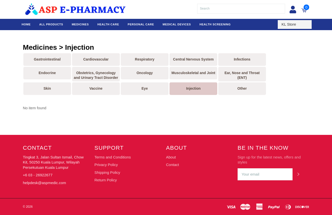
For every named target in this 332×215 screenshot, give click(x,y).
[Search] (241, 9)
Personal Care (141, 24)
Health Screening (215, 24)
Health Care (108, 24)
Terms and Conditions (112, 157)
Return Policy (105, 180)
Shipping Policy (107, 172)
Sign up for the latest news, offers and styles (269, 160)
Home (26, 24)
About (171, 157)
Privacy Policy (106, 165)
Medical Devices (177, 24)
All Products (51, 24)
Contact (172, 165)
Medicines (80, 24)
